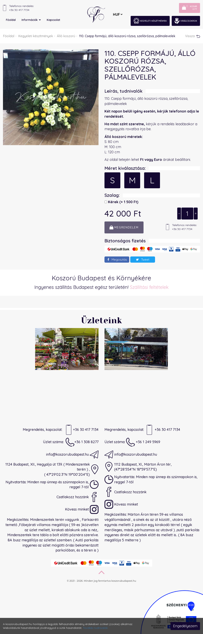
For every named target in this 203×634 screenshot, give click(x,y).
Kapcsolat (53, 20)
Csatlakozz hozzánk (77, 497)
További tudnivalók (95, 627)
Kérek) (122, 202)
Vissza (192, 36)
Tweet (142, 259)
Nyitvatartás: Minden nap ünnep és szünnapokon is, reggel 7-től (52, 484)
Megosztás (117, 259)
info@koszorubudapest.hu (72, 454)
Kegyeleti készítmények (150, 21)
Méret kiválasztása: (125, 168)
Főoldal (11, 20)
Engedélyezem (185, 626)
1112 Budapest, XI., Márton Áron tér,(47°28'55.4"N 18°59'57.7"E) (138, 467)
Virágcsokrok (186, 21)
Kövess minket (82, 509)
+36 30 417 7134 (81, 430)
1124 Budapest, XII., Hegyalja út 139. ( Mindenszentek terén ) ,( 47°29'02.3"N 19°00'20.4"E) (52, 469)
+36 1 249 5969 (143, 442)
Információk (31, 20)
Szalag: (112, 195)
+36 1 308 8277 (82, 442)
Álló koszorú (66, 36)
